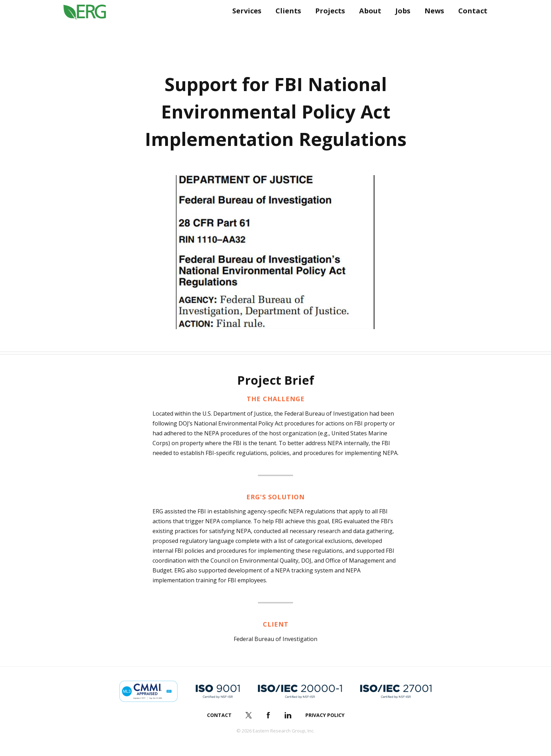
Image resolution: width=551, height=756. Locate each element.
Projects (328, 23)
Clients (286, 23)
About (368, 23)
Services (244, 23)
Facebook (268, 715)
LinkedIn (288, 715)
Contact (470, 23)
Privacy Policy (324, 715)
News (432, 23)
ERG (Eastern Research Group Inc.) (89, 23)
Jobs (400, 23)
